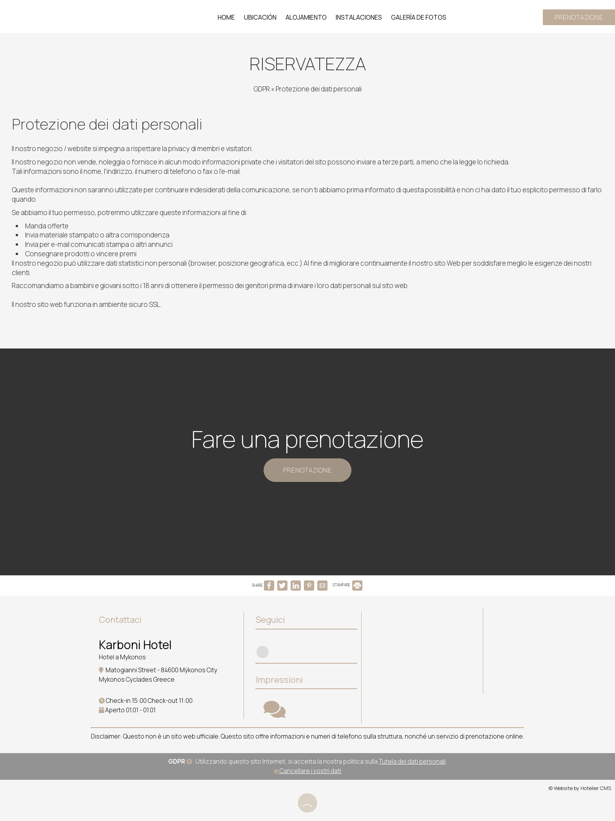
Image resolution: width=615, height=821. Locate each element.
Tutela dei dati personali (412, 761)
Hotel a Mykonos (122, 657)
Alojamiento (306, 17)
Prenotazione (579, 17)
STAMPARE (347, 584)
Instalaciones (359, 17)
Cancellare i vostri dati (307, 771)
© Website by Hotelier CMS (580, 788)
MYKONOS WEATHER (424, 640)
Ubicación (260, 17)
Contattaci (120, 620)
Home (226, 17)
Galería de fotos (418, 17)
